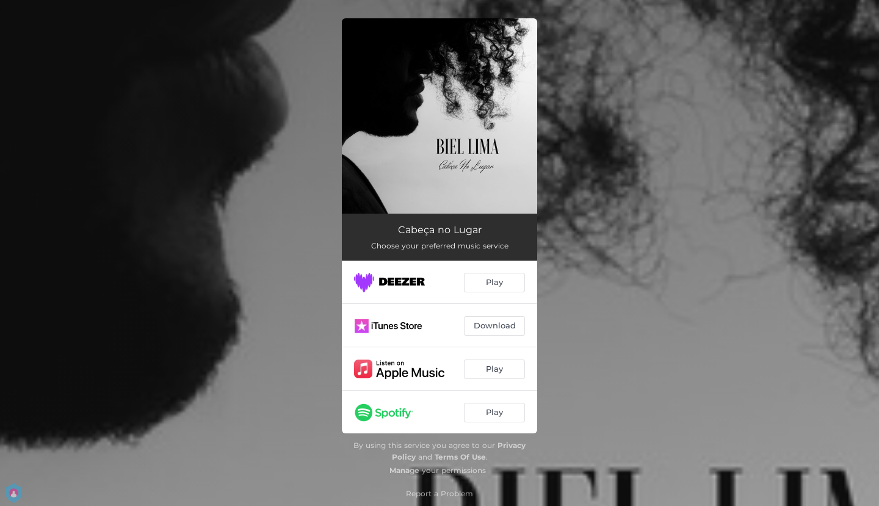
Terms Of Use (460, 456)
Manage (404, 470)
